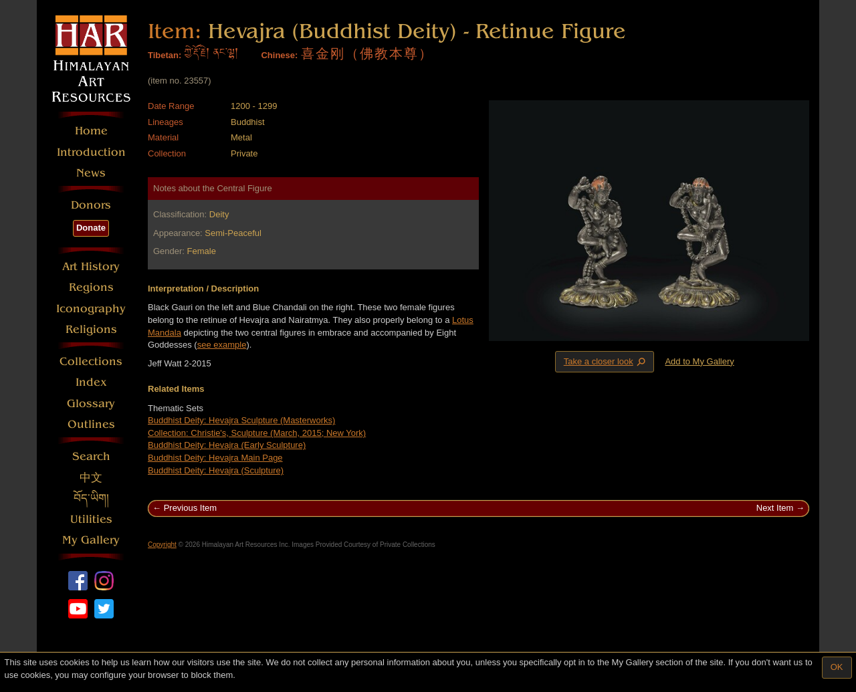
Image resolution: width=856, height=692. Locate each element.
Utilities (91, 519)
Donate (91, 228)
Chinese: (279, 55)
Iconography (91, 308)
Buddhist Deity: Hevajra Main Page (215, 458)
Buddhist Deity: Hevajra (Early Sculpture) (227, 445)
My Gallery (91, 540)
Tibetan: (164, 55)
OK (837, 667)
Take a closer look (606, 361)
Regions (91, 287)
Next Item (775, 508)
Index (91, 382)
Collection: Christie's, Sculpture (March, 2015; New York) (257, 433)
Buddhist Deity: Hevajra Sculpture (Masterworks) (241, 420)
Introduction (91, 152)
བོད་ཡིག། (91, 498)
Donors (91, 205)
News (91, 172)
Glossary (91, 403)
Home (91, 130)
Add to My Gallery (699, 361)
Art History (91, 266)
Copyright (162, 544)
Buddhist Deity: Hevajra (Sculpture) (216, 470)
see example (222, 345)
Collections (91, 361)
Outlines (91, 424)
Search (91, 456)
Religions (91, 329)
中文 (91, 477)
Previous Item (190, 508)
